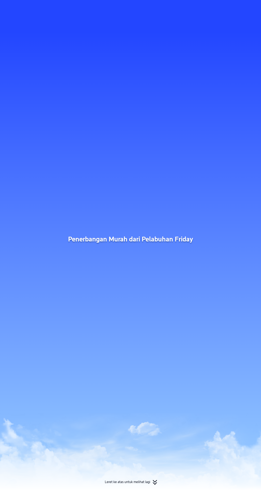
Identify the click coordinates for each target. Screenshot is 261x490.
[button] (226, 6)
